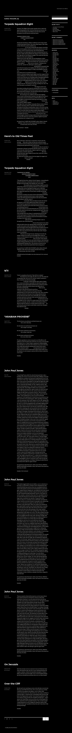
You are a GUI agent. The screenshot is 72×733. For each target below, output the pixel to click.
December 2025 (56, 53)
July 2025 (54, 56)
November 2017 (55, 78)
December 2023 (56, 58)
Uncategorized (55, 92)
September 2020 (56, 71)
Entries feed (55, 101)
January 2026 (55, 52)
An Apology (55, 28)
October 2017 (55, 79)
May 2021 (54, 66)
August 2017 (55, 80)
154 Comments (7, 670)
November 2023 (56, 59)
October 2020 (55, 70)
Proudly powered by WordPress (11, 727)
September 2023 (56, 60)
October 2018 (55, 75)
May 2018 (54, 77)
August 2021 (55, 65)
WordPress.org (55, 104)
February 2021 (55, 69)
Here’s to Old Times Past (18, 136)
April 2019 (54, 73)
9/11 (6, 270)
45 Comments (6, 689)
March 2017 (55, 82)
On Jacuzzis (11, 664)
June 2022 (54, 62)
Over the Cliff (12, 683)
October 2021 (55, 63)
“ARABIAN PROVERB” (17, 316)
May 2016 (54, 84)
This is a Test (55, 31)
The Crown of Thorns (57, 30)
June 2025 (54, 57)
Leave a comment (7, 142)
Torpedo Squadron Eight (18, 24)
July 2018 (54, 76)
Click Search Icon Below (62, 8)
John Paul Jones (13, 370)
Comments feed (56, 103)
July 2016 (54, 83)
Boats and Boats (56, 29)
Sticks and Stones (62, 43)
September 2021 (56, 64)
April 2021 (54, 67)
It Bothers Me (61, 42)
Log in (54, 100)
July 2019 (54, 72)
